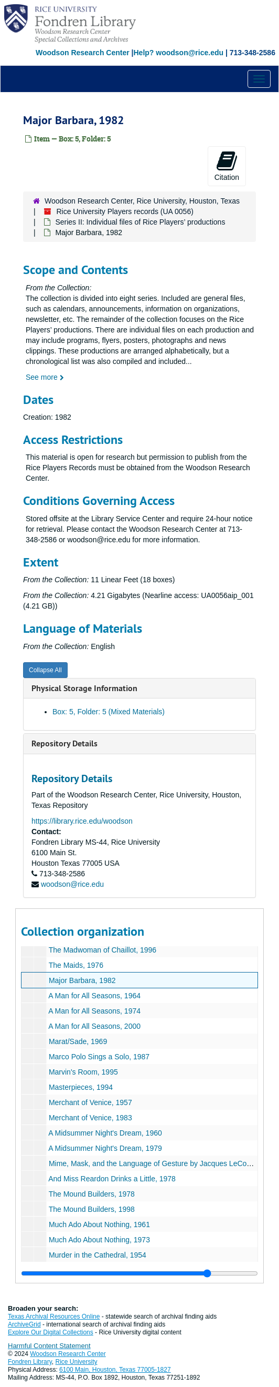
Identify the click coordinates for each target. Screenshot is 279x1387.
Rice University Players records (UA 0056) (124, 211)
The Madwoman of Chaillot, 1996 (102, 950)
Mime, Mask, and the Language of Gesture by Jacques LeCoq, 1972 (160, 1163)
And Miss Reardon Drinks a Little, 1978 (112, 1179)
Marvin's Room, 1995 (83, 1072)
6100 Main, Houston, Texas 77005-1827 (115, 1369)
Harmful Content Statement (49, 1346)
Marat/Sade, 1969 (78, 1041)
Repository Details (64, 743)
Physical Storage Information (84, 688)
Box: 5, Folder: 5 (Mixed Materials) (108, 711)
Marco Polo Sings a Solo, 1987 (99, 1056)
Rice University (77, 1361)
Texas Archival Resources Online (54, 1316)
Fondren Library (30, 1361)
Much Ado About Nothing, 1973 (99, 1240)
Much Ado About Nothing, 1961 (99, 1224)
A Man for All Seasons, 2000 (94, 1026)
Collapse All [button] (45, 670)
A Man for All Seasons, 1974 (94, 1011)
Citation (226, 165)
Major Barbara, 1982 (82, 980)
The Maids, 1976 (76, 965)
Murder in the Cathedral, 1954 (97, 1255)
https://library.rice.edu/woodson (82, 821)
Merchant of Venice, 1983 (90, 1117)
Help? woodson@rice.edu (178, 52)
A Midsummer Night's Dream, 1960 (105, 1133)
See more (45, 377)
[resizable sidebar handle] (139, 1273)
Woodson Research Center (83, 52)
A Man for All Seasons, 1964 (94, 995)
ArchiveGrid (24, 1324)
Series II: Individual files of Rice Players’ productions (140, 222)
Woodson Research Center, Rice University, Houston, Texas (142, 201)
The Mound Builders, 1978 (92, 1194)
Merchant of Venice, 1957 (90, 1102)
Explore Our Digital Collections (50, 1332)
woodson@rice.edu (72, 884)
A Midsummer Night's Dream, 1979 (105, 1148)
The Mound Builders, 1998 (92, 1209)
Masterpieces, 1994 (81, 1087)
